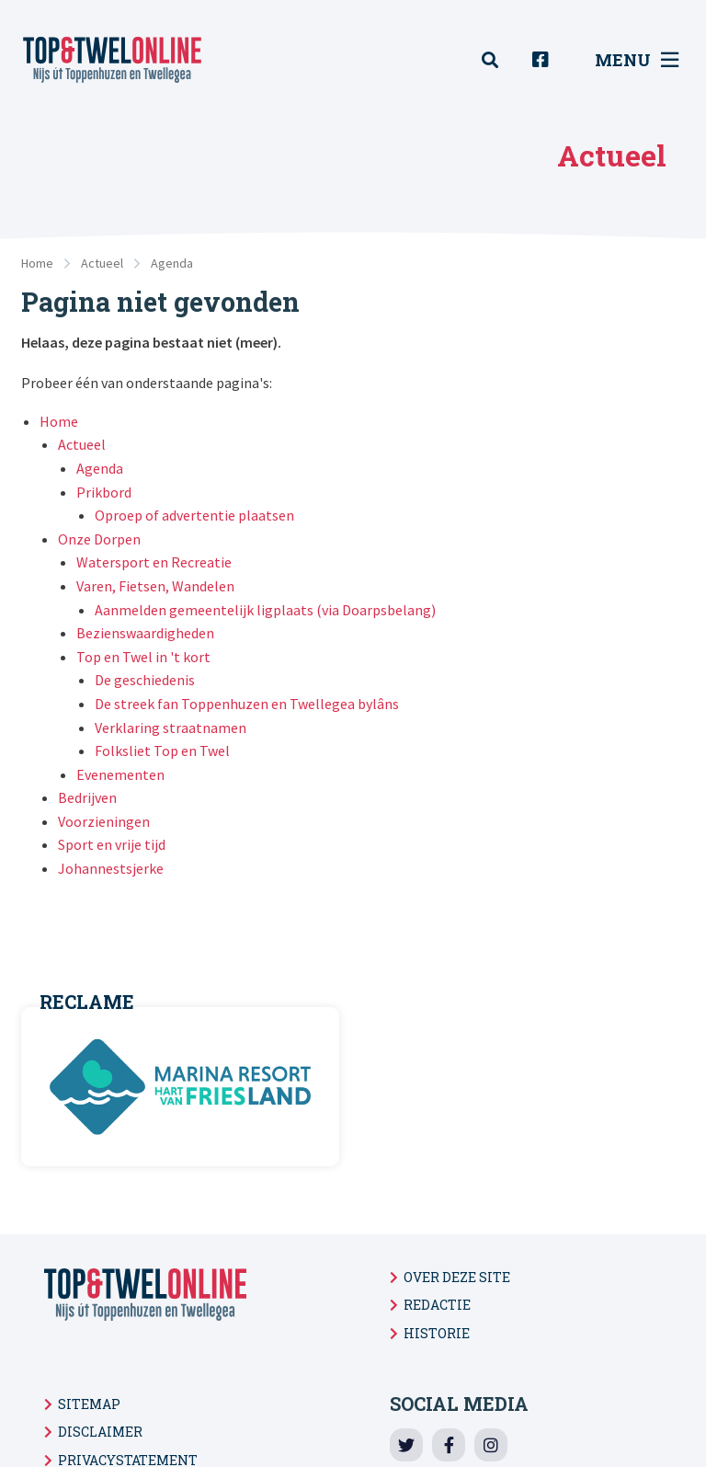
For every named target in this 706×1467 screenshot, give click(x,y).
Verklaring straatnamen (170, 727)
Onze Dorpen (99, 539)
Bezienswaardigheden (145, 633)
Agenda (172, 263)
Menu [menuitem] (636, 60)
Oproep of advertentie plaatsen (194, 515)
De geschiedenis (145, 679)
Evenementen (120, 774)
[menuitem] (500, 60)
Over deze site (457, 1277)
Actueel (102, 263)
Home (37, 263)
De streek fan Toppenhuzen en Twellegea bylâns (247, 703)
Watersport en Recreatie (154, 562)
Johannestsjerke (111, 868)
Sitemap (89, 1404)
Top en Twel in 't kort (143, 657)
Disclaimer (100, 1431)
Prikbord (103, 492)
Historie (437, 1333)
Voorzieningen (104, 821)
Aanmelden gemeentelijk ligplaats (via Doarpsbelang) (265, 610)
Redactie (437, 1304)
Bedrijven (87, 797)
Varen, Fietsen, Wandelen (155, 586)
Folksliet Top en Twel (162, 750)
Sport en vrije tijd (111, 844)
